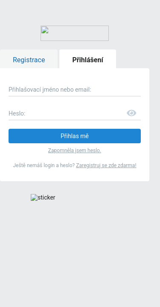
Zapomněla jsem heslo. (80, 82)
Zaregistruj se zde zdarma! (111, 96)
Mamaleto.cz (26, 224)
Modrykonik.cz (106, 214)
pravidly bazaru (59, 204)
